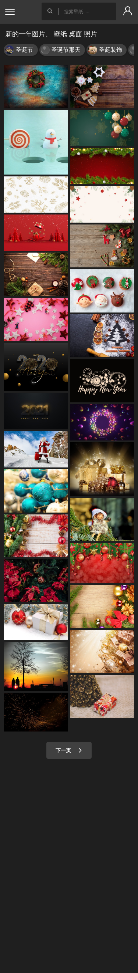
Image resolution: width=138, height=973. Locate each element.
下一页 (69, 750)
